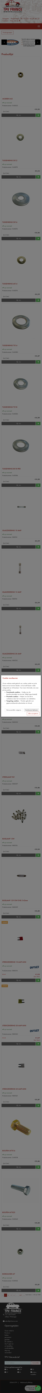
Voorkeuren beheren (31, 710)
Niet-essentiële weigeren (13, 710)
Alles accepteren (33, 714)
